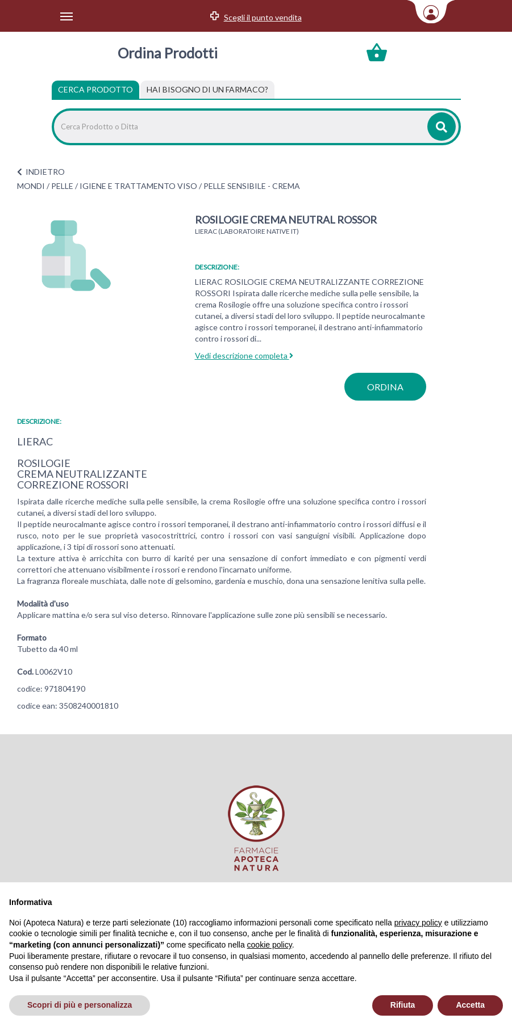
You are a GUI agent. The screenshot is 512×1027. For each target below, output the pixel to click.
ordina (385, 386)
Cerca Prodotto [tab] (95, 89)
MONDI (31, 186)
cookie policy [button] (269, 944)
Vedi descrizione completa (244, 355)
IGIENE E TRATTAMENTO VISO (138, 186)
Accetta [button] (470, 1004)
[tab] (207, 90)
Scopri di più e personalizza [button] (79, 1004)
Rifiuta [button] (402, 1004)
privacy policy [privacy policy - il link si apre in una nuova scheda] (418, 922)
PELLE (62, 186)
